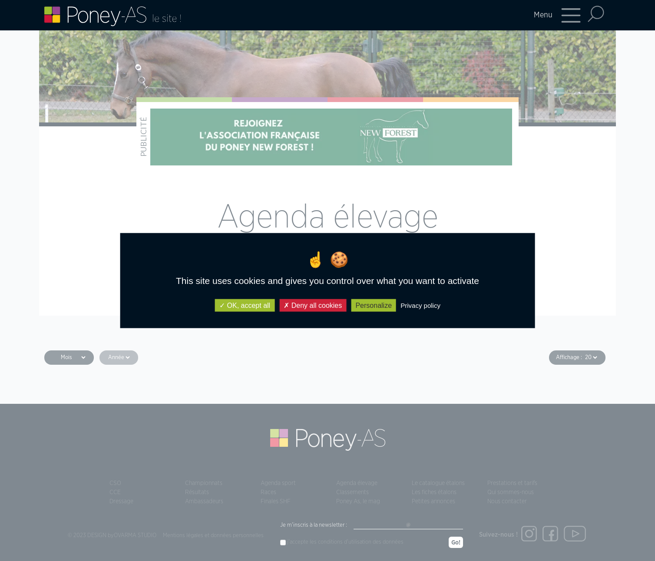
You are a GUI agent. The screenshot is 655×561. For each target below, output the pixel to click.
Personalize (373, 305)
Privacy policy (420, 305)
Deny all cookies (313, 305)
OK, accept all (244, 305)
